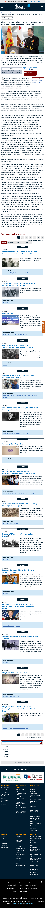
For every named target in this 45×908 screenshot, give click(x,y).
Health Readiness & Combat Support (34, 811)
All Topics (32, 789)
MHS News (4, 834)
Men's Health (33, 828)
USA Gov (14, 891)
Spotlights (6, 754)
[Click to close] (43, 323)
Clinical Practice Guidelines (19, 837)
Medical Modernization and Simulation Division (21, 811)
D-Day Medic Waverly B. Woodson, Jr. (15, 673)
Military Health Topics (34, 786)
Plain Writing (34, 888)
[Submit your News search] (41, 743)
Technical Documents (20, 865)
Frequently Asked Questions (20, 851)
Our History (34, 81)
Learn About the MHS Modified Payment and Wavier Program (35, 849)
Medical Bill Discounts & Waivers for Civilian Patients (35, 820)
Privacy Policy (15, 882)
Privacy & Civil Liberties (35, 823)
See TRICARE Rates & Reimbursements (35, 859)
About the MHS (5, 786)
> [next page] (42, 237)
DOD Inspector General (30, 885)
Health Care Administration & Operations (34, 806)
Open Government (23, 888)
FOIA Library (18, 846)
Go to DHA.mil (6, 334)
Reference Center (21, 834)
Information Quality (11, 888)
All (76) (4, 242)
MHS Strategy (4, 792)
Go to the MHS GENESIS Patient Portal (34, 844)
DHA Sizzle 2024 (7, 313)
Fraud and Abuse (36, 882)
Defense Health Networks (8, 395)
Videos (6, 757)
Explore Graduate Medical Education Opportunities (34, 871)
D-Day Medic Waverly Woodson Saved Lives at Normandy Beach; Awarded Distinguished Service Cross (19, 709)
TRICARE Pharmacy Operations (37, 82)
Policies (17, 856)
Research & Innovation (35, 826)
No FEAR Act (26, 882)
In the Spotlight (4, 843)
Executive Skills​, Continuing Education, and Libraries (21, 803)
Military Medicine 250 (14, 696)
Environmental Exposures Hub (33, 802)
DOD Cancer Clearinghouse (33, 792)
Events (6, 749)
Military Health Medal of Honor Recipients (19, 273)
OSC (31, 891)
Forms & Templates (20, 848)
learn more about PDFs (31, 903)
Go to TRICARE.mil (34, 836)
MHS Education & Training (21, 786)
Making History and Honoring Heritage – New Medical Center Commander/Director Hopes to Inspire (18, 606)
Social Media (4, 845)
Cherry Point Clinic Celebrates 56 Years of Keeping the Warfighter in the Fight (19, 505)
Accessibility (11, 885)
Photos (6, 751)
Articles (6, 746)
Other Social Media (28, 73)
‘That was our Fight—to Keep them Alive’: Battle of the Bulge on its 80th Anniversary (19, 285)
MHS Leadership (5, 788)
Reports (17, 863)
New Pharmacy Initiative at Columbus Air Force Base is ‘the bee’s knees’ (18, 377)
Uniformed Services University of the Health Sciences (15, 493)
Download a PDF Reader (17, 903)
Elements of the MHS (6, 790)
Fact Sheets (18, 844)
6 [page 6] (38, 237)
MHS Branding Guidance (4, 801)
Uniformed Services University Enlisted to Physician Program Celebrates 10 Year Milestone (19, 473)
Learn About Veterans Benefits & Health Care (35, 853)
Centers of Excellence (35, 814)
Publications (18, 861)
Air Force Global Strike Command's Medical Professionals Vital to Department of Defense (17, 346)
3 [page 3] (26, 237)
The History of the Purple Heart (13, 444)
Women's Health (34, 830)
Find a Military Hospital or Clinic (35, 839)
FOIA (19, 885)
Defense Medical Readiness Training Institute (20, 798)
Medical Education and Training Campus (21, 808)
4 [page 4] (30, 237)
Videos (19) (18, 242)
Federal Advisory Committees (5, 795)
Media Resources (5, 847)
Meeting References (20, 854)
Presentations (19, 859)
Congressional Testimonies (19, 841)
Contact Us (3, 804)
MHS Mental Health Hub (35, 799)
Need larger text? (7, 18)
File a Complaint (34, 875)
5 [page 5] (34, 237)
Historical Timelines (22, 334)
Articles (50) (11, 242)
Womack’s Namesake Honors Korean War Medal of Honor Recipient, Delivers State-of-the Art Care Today (19, 254)
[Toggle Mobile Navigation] (2, 6)
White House (23, 891)
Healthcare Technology (21, 395)
